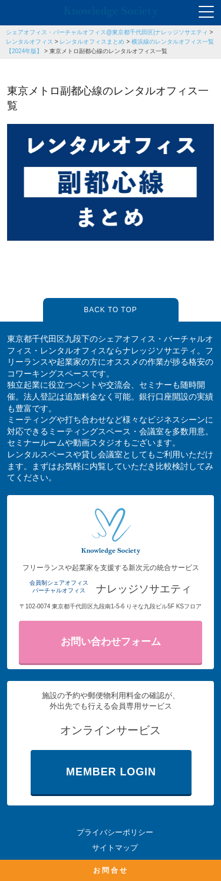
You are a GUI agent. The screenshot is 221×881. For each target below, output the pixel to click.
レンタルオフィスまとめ (92, 41)
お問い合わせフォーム (111, 641)
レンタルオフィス (29, 41)
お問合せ (110, 870)
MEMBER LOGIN (111, 772)
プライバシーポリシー (115, 832)
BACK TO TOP (110, 310)
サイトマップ (115, 847)
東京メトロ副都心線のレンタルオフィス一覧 (108, 51)
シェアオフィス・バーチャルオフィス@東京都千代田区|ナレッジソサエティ (107, 32)
